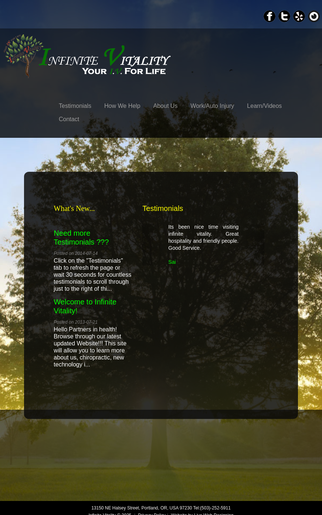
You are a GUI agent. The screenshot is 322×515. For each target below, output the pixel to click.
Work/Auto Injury (212, 106)
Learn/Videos (264, 106)
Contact (69, 119)
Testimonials (75, 106)
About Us (165, 106)
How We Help (122, 106)
